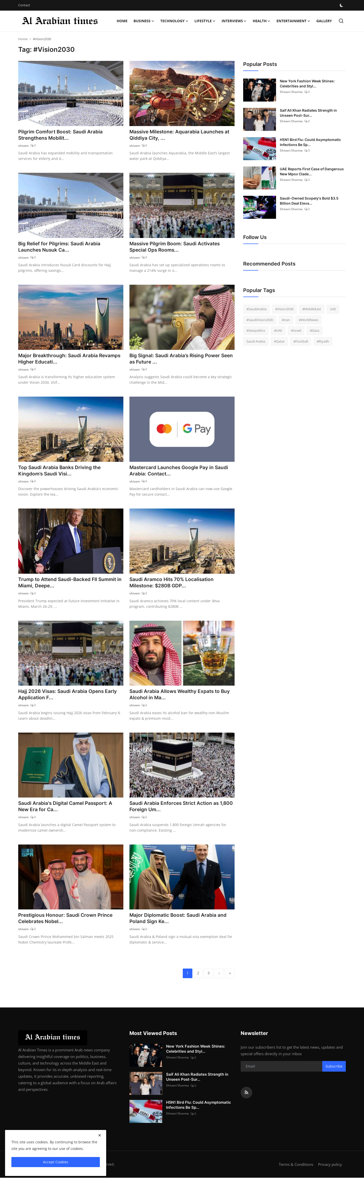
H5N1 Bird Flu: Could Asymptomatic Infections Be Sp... (310, 142)
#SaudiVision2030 (259, 320)
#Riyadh (323, 341)
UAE (333, 309)
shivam (23, 146)
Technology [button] (174, 21)
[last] (229, 976)
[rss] (246, 1096)
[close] (100, 1135)
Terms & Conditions (296, 1167)
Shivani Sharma (291, 92)
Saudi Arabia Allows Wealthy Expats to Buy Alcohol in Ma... (181, 696)
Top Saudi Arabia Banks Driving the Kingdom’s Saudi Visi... (60, 472)
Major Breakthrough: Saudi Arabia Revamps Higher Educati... (59, 359)
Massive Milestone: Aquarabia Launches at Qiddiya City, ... (181, 135)
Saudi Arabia (255, 341)
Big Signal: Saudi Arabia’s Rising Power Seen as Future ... (176, 359)
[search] (341, 21)
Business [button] (143, 21)
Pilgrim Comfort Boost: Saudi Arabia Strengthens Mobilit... (62, 135)
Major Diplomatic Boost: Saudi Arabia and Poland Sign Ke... (179, 921)
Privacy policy (330, 1167)
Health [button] (261, 21)
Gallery (324, 20)
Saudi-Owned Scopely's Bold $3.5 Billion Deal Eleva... (309, 200)
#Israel (296, 330)
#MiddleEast (311, 309)
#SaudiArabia (256, 309)
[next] (218, 976)
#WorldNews (308, 320)
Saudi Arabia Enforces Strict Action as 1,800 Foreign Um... (175, 809)
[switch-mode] (341, 5)
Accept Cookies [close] (55, 1162)
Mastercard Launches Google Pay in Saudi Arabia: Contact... (180, 472)
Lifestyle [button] (204, 21)
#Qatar (279, 341)
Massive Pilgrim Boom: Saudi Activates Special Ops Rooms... (176, 247)
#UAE (278, 330)
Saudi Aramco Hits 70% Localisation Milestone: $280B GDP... (173, 584)
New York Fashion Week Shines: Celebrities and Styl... (307, 83)
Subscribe (334, 1069)
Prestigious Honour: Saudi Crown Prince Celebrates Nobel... (67, 921)
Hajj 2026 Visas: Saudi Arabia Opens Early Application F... (69, 696)
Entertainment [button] (293, 21)
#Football (300, 341)
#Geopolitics (255, 330)
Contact (24, 5)
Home (122, 20)
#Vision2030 (284, 309)
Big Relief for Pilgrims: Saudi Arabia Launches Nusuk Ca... (61, 247)
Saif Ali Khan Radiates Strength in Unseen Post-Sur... (308, 112)
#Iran (286, 320)
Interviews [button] (234, 21)
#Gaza (314, 330)
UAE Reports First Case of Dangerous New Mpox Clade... (312, 171)
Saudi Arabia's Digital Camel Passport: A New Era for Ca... (67, 809)
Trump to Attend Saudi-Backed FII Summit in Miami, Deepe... (69, 584)
